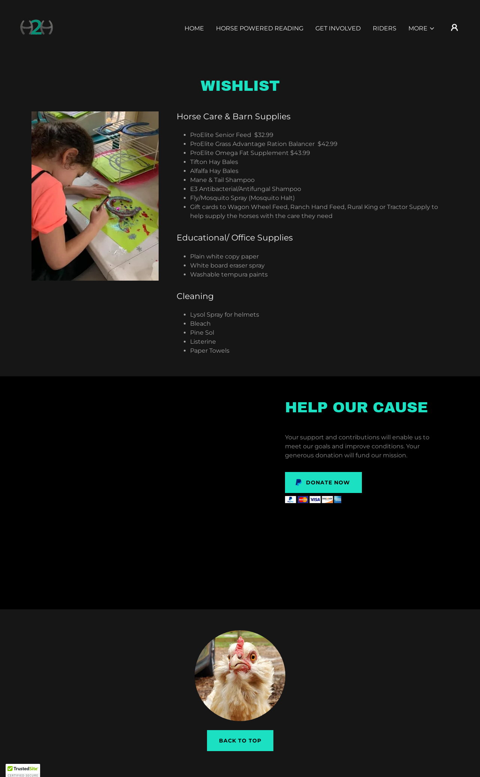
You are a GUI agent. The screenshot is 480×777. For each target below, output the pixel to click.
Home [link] (194, 28)
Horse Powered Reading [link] (259, 28)
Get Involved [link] (338, 28)
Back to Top (240, 740)
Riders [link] (384, 28)
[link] (36, 26)
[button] (421, 28)
